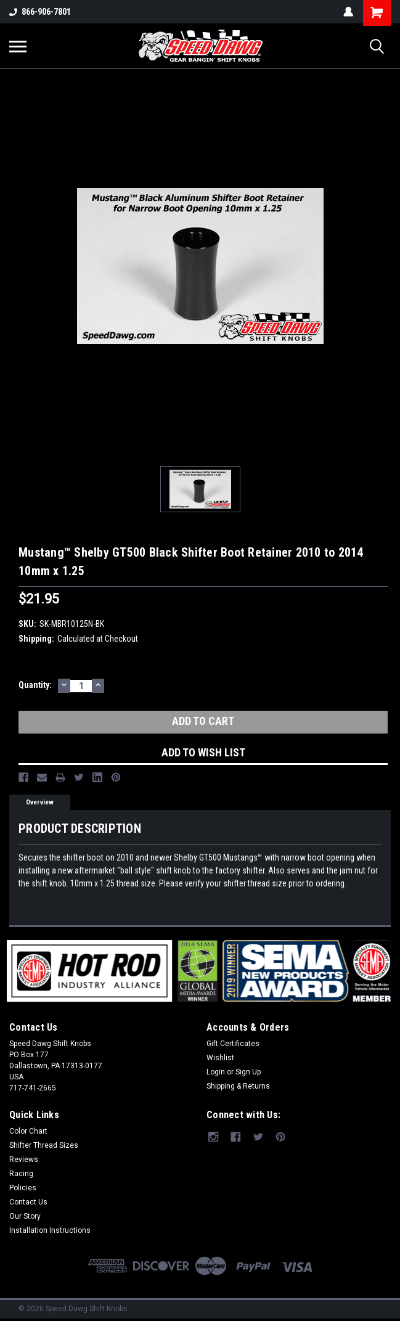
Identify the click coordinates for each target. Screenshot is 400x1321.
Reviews (23, 1159)
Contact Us (28, 1202)
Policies (22, 1188)
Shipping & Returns (238, 1086)
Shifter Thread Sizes (43, 1145)
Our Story (25, 1216)
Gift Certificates (232, 1043)
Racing (21, 1173)
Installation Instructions (50, 1230)
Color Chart (28, 1131)
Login (215, 1072)
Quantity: (35, 685)
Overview (40, 802)
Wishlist (220, 1057)
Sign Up (248, 1072)
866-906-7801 (40, 12)
